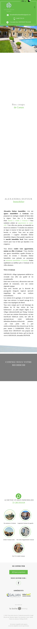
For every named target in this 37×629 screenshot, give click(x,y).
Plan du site (6, 617)
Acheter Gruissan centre (9, 539)
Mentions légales (14, 617)
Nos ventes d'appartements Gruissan (25, 539)
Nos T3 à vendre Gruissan (18, 556)
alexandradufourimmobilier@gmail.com (20, 14)
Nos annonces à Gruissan (10, 523)
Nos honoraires (22, 617)
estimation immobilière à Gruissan (17, 260)
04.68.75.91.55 (20, 18)
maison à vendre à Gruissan (18, 220)
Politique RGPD (23, 619)
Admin (31, 617)
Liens (27, 617)
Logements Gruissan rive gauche (25, 523)
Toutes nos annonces (14, 619)
